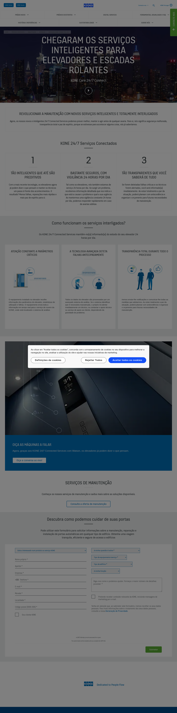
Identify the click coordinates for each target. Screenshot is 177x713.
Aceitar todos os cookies (127, 360)
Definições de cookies (48, 360)
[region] (88, 356)
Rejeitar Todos (93, 360)
